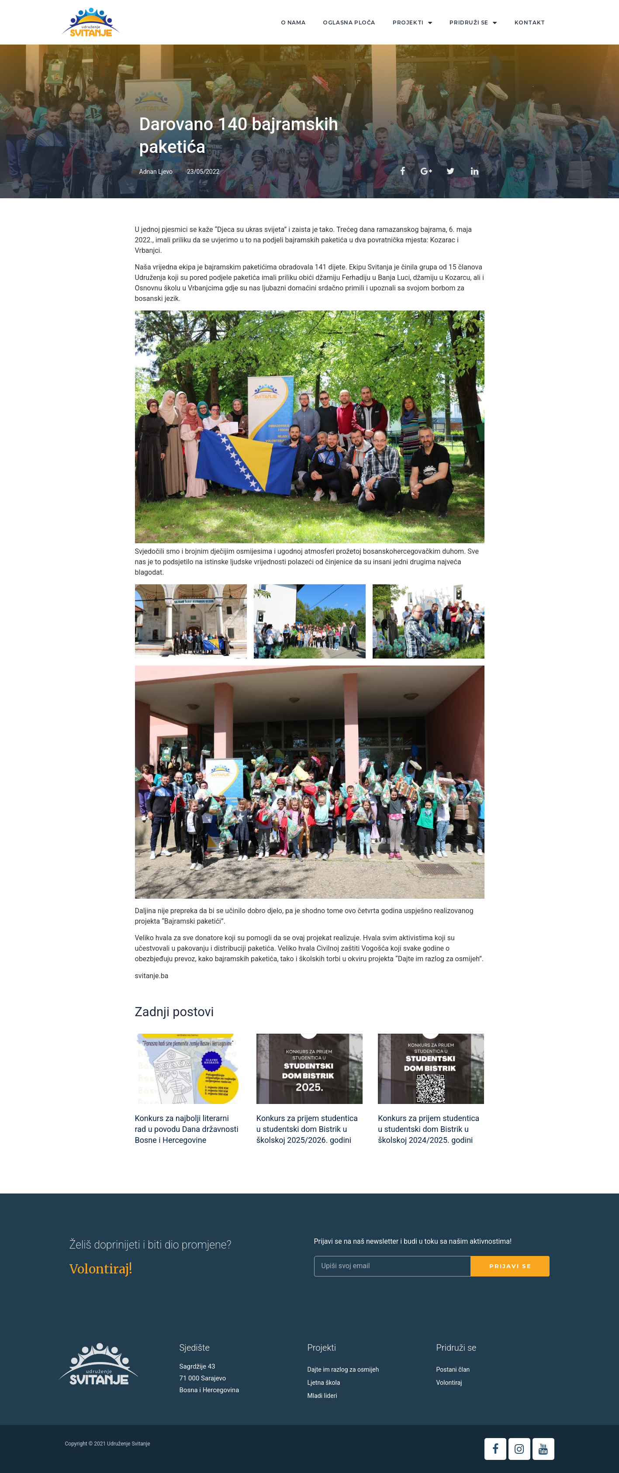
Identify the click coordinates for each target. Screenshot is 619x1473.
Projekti (412, 23)
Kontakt (530, 22)
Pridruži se (473, 23)
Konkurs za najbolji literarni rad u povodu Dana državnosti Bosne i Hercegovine (187, 1129)
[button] (101, 1269)
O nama (293, 22)
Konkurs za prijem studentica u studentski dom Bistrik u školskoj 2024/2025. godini (428, 1129)
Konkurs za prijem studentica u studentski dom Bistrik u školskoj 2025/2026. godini (307, 1129)
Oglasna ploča (349, 22)
